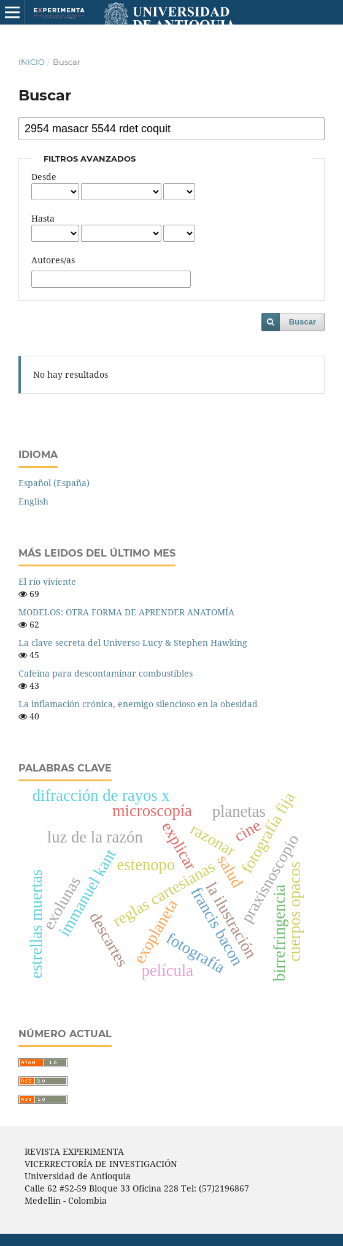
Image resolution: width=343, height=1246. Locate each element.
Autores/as (53, 260)
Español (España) (54, 483)
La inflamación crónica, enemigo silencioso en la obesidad (138, 704)
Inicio (31, 62)
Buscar (302, 321)
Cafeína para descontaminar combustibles (105, 673)
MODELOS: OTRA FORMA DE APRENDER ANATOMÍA (126, 612)
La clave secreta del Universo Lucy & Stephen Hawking (132, 642)
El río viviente (47, 581)
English (33, 501)
